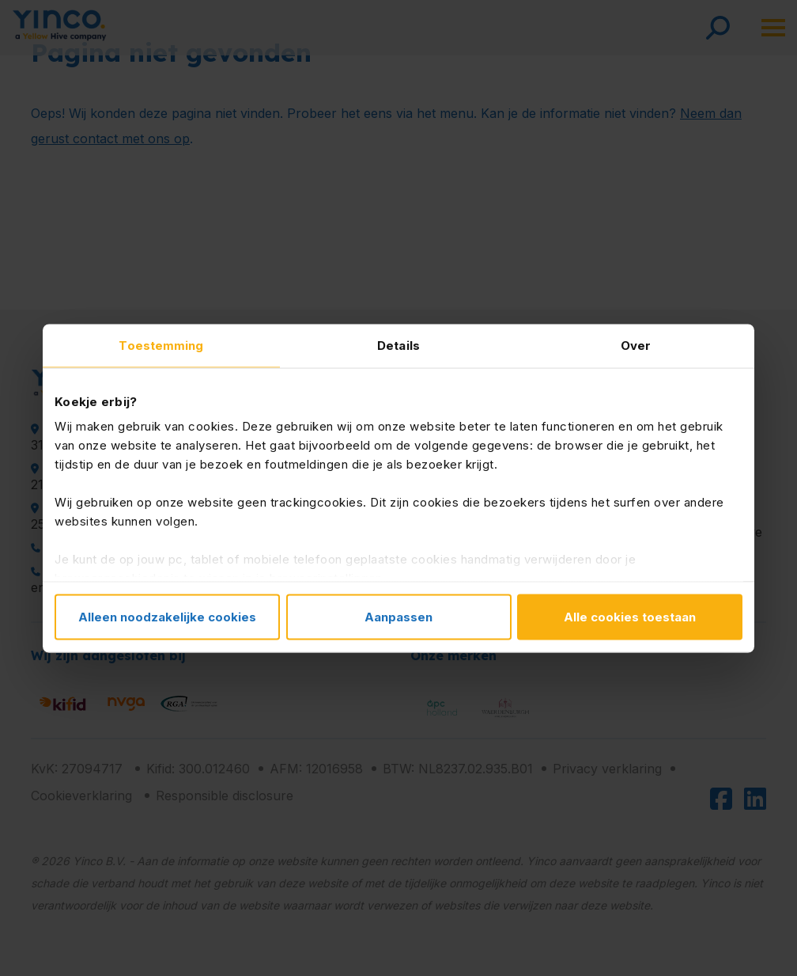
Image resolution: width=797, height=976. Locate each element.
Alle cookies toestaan (630, 616)
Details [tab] (398, 344)
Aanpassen (398, 616)
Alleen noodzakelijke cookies (167, 616)
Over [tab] (636, 344)
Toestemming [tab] (161, 344)
